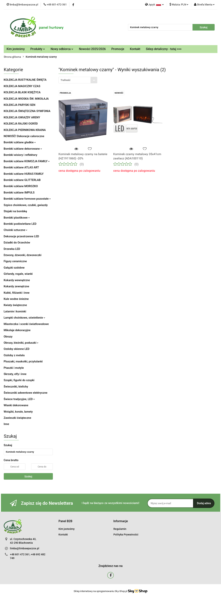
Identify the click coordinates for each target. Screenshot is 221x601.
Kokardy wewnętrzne (17, 280)
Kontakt (135, 49)
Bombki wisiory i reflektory (20, 155)
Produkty (37, 49)
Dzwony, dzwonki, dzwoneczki (22, 255)
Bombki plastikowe (17, 217)
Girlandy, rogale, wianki (18, 273)
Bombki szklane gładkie (20, 142)
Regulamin (119, 528)
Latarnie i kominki (15, 311)
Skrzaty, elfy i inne (15, 374)
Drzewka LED (12, 249)
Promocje (117, 49)
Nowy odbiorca (62, 49)
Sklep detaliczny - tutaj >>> (163, 49)
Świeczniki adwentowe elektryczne (25, 392)
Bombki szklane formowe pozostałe (27, 198)
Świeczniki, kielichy (16, 386)
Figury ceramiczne (15, 261)
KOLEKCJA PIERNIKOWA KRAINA (25, 130)
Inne (6, 424)
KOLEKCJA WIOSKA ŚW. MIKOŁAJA (26, 98)
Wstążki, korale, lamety (18, 411)
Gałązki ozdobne (14, 267)
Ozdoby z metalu (14, 355)
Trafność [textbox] (65, 80)
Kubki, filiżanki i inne (17, 292)
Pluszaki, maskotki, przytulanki (23, 361)
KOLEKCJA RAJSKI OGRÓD (21, 123)
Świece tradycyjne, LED (19, 399)
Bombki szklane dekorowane (23, 148)
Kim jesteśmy (16, 49)
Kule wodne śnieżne (16, 299)
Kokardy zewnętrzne (16, 286)
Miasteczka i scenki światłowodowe (26, 324)
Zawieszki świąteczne (17, 418)
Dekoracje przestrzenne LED (21, 236)
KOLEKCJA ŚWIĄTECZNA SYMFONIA (27, 111)
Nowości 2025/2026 (92, 49)
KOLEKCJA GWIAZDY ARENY (22, 117)
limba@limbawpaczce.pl (24, 548)
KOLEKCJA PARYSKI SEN (19, 105)
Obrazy (8, 336)
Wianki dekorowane (16, 405)
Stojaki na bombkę (15, 211)
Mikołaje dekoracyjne (17, 330)
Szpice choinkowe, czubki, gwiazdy (26, 205)
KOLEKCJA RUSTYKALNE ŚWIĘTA (25, 79)
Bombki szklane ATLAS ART (21, 167)
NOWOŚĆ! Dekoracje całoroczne (24, 136)
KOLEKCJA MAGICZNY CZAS (22, 86)
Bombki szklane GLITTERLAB (22, 180)
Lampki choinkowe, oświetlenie (24, 317)
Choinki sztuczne (16, 230)
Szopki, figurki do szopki (19, 380)
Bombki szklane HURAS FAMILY (24, 173)
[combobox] (77, 80)
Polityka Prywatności (125, 534)
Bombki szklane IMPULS (19, 192)
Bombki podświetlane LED (20, 223)
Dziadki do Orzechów (17, 242)
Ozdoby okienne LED (17, 349)
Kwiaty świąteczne (15, 305)
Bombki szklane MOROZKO (21, 186)
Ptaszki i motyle (14, 368)
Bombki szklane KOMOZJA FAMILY (27, 161)
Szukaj (28, 476)
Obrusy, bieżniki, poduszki (21, 342)
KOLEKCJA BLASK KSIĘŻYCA (22, 92)
